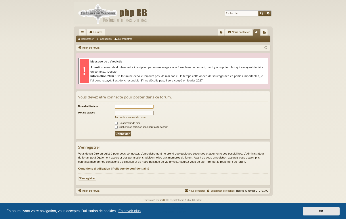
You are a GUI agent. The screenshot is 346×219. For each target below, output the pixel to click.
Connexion (106, 39)
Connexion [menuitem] (257, 33)
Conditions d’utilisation (94, 168)
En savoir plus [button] (129, 211)
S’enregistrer (125, 39)
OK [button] (321, 211)
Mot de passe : (86, 112)
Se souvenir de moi (127, 123)
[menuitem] (221, 32)
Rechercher (87, 39)
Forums (98, 32)
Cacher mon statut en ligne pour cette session (141, 127)
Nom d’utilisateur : (89, 106)
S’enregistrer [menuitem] (265, 33)
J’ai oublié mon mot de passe (130, 117)
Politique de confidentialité (131, 168)
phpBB (163, 200)
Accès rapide (83, 33)
